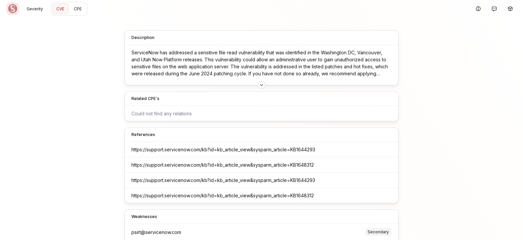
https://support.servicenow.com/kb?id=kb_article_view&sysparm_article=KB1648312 (222, 165)
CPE (78, 8)
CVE (60, 8)
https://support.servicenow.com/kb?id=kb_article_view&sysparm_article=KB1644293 (223, 149)
